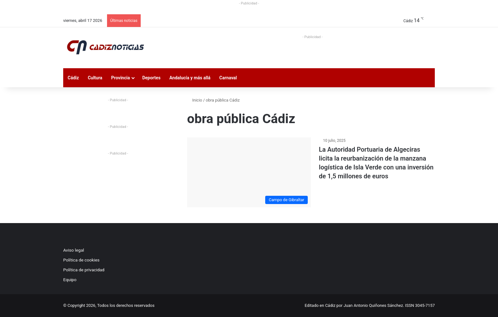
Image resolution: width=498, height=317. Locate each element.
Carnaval (228, 77)
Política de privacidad (83, 269)
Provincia (120, 77)
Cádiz (73, 77)
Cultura (95, 77)
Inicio (194, 100)
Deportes (151, 77)
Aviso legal (73, 250)
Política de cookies (81, 259)
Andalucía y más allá (189, 77)
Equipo (70, 279)
